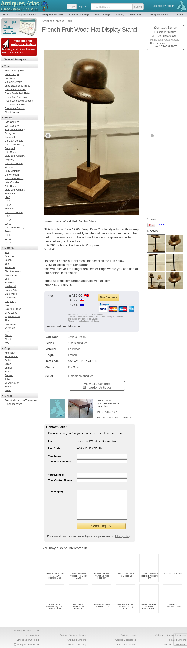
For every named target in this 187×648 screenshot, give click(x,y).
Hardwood (10, 286)
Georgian (10, 133)
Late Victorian (12, 182)
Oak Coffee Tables (126, 637)
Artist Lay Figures (14, 70)
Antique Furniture (76, 633)
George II (10, 137)
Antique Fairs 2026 (52, 14)
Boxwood (10, 267)
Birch (7, 263)
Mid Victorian (12, 174)
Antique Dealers (159, 14)
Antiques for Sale (26, 14)
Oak (7, 305)
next (136, 123)
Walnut (8, 335)
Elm (7, 278)
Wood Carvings (13, 112)
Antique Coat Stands (125, 642)
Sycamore (10, 327)
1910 (7, 201)
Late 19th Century (14, 178)
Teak (7, 331)
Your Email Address (59, 449)
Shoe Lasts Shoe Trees (17, 85)
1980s (8, 242)
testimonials (18, 52)
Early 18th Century (15, 129)
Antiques (20, 3)
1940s (8, 220)
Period (8, 117)
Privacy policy (122, 529)
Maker (8, 395)
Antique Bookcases (125, 633)
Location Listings (79, 14)
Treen (7, 66)
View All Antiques (15, 59)
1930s (8, 216)
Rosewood (10, 324)
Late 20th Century (14, 227)
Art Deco (9, 208)
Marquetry (10, 301)
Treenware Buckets (15, 104)
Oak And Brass (13, 309)
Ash (7, 252)
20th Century (12, 186)
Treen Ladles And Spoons (19, 100)
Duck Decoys (12, 74)
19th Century (12, 152)
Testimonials (32, 628)
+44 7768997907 (124, 405)
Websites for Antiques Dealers (23, 42)
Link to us (22, 633)
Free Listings (102, 14)
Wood (8, 339)
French (72, 342)
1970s (8, 238)
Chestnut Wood (13, 271)
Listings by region (163, 5)
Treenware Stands (15, 108)
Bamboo (9, 256)
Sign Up (82, 6)
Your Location (56, 462)
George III (10, 148)
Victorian (9, 167)
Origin (8, 348)
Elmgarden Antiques (80, 363)
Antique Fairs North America (170, 628)
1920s (8, 204)
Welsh (8, 390)
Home (6, 14)
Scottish (9, 386)
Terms (18, 642)
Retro (8, 231)
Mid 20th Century (14, 212)
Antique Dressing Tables (73, 628)
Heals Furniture (177, 633)
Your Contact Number (60, 467)
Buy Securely (108, 284)
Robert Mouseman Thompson (21, 400)
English (9, 367)
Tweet (162, 59)
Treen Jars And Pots (16, 97)
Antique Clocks (78, 642)
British (8, 360)
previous (47, 123)
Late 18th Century (14, 144)
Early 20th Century (15, 189)
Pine (7, 320)
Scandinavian (12, 382)
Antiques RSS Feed (28, 637)
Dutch (8, 364)
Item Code (54, 435)
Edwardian (10, 193)
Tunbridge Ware (13, 404)
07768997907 (109, 399)
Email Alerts (137, 14)
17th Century (12, 121)
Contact (178, 14)
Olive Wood (11, 312)
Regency (9, 159)
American (10, 352)
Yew (7, 342)
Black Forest (11, 356)
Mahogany (10, 297)
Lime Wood (11, 293)
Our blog (34, 633)
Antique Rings (128, 628)
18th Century (12, 125)
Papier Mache (12, 316)
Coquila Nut (11, 275)
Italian (8, 379)
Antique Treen (77, 324)
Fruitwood (74, 336)
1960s (8, 235)
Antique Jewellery (76, 637)
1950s (8, 223)
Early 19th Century (15, 155)
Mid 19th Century (14, 163)
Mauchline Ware (13, 82)
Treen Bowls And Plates (18, 93)
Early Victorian (12, 170)
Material (9, 247)
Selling (120, 14)
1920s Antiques (77, 330)
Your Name (54, 443)
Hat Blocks (10, 78)
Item (50, 428)
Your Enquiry (55, 479)
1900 (7, 197)
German (9, 375)
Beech (8, 259)
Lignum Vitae (12, 290)
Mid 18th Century (14, 140)
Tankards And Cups (15, 89)
